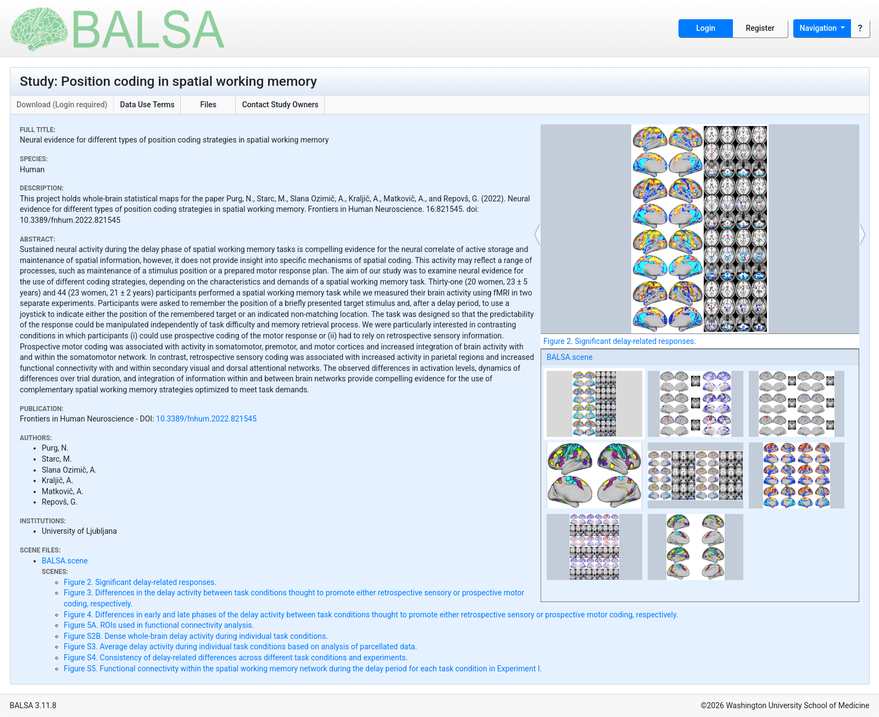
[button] (538, 234)
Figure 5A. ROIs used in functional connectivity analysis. (159, 625)
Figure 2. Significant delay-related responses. (140, 582)
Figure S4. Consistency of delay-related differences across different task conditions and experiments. (236, 657)
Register (760, 28)
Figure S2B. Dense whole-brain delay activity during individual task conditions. (196, 636)
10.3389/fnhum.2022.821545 (206, 418)
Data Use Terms (147, 104)
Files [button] (208, 104)
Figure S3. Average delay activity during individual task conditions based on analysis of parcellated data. (240, 646)
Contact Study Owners (280, 104)
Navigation (819, 28)
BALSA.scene (570, 357)
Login (705, 28)
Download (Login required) (62, 104)
